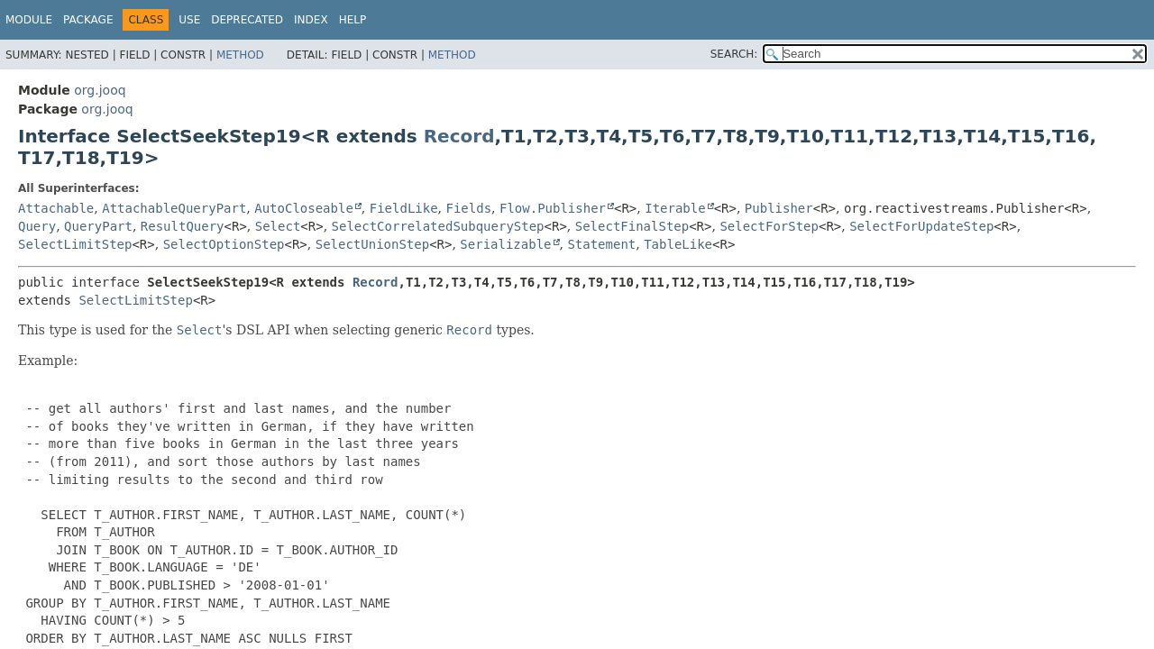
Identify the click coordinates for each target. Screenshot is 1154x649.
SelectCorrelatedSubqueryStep (438, 226)
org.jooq (99, 90)
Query (37, 226)
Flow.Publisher (552, 208)
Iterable (675, 208)
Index (311, 20)
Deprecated (247, 20)
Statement (601, 244)
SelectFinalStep (632, 226)
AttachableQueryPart (174, 208)
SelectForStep (769, 226)
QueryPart (98, 226)
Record (459, 136)
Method (240, 55)
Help (353, 20)
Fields (469, 208)
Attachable (56, 208)
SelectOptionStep (224, 244)
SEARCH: (734, 54)
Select (278, 226)
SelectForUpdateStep (921, 226)
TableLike (678, 244)
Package (88, 20)
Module (28, 20)
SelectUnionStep (372, 244)
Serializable (505, 244)
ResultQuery (182, 226)
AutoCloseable (303, 208)
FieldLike (404, 208)
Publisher (779, 208)
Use (189, 20)
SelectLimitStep (75, 244)
